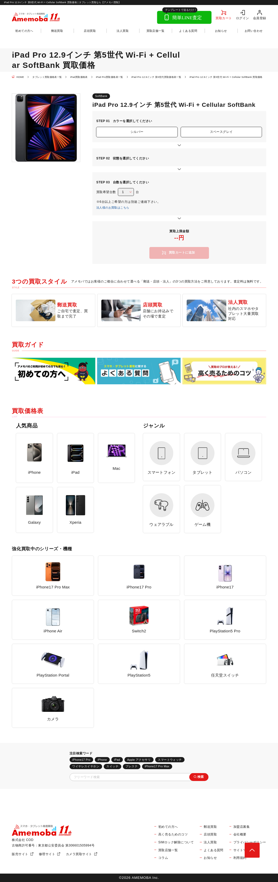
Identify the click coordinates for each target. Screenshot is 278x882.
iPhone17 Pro (81, 759)
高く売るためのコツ (173, 834)
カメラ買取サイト (79, 854)
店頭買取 (90, 30)
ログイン (242, 18)
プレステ (131, 766)
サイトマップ (243, 850)
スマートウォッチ (170, 759)
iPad (117, 759)
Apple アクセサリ (139, 759)
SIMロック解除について (176, 842)
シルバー (137, 132)
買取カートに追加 (182, 252)
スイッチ (112, 766)
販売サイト (20, 854)
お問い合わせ (254, 30)
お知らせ (221, 30)
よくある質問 (188, 30)
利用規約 (239, 858)
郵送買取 (57, 30)
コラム (163, 858)
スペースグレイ (221, 132)
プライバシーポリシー (249, 842)
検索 (200, 777)
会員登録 (259, 18)
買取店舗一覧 (155, 30)
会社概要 (239, 834)
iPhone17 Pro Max (157, 766)
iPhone (102, 759)
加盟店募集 (241, 827)
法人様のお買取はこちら (112, 207)
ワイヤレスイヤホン (85, 766)
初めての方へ (24, 30)
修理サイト (47, 854)
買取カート (224, 18)
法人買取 (123, 30)
